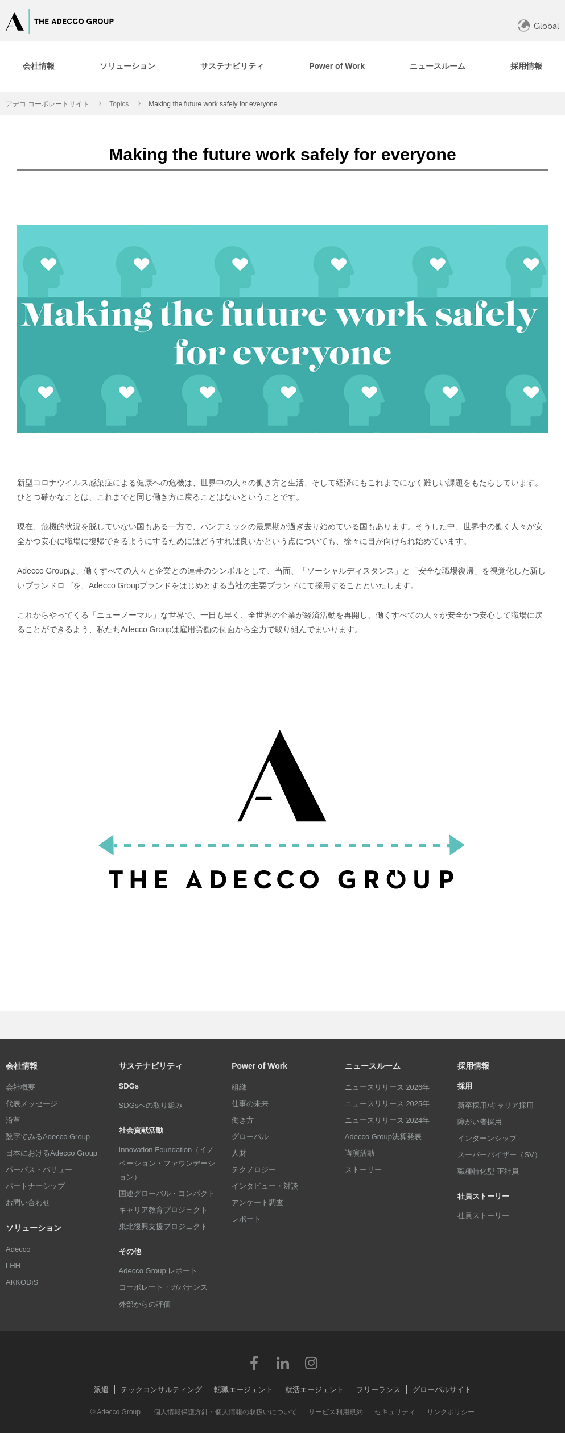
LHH (13, 1265)
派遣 (101, 1389)
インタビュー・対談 (265, 1186)
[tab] (38, 66)
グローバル (250, 1136)
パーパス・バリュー (39, 1169)
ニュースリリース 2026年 (387, 1087)
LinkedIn (282, 1362)
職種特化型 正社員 (488, 1171)
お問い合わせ (28, 1202)
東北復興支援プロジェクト (163, 1226)
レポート (246, 1219)
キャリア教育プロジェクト (163, 1210)
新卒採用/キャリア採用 (495, 1105)
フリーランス (378, 1389)
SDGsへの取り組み (151, 1105)
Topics (119, 104)
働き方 (243, 1120)
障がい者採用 (479, 1122)
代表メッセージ (31, 1103)
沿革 (13, 1120)
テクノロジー (254, 1169)
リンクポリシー (451, 1412)
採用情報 (473, 1065)
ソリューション (33, 1227)
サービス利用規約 (335, 1412)
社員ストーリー (483, 1215)
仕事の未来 (250, 1103)
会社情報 (22, 1065)
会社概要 (20, 1087)
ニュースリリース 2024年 (387, 1120)
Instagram (311, 1362)
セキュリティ (394, 1412)
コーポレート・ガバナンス (163, 1287)
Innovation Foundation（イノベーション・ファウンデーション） (167, 1163)
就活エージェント (314, 1389)
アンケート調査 (257, 1202)
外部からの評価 (145, 1304)
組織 (239, 1087)
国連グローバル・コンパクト (167, 1193)
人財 (239, 1153)
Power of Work (259, 1065)
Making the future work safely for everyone (213, 104)
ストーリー (363, 1169)
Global (546, 26)
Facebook (254, 1362)
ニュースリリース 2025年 (387, 1103)
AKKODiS (22, 1282)
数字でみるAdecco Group (48, 1136)
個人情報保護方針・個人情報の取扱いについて (225, 1412)
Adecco (18, 1249)
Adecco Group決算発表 (383, 1136)
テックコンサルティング (161, 1389)
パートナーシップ (35, 1186)
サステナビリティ (151, 1065)
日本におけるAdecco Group (51, 1153)
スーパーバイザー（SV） (499, 1154)
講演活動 (359, 1153)
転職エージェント (243, 1389)
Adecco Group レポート (158, 1270)
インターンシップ (487, 1138)
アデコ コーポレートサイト (47, 104)
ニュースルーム (373, 1065)
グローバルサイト (442, 1389)
